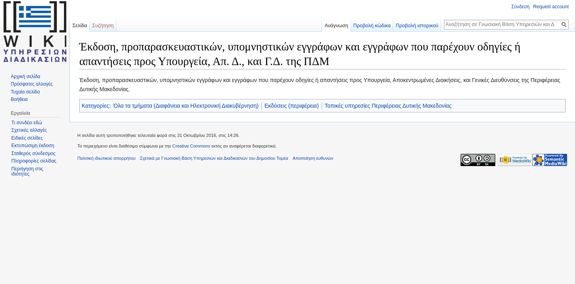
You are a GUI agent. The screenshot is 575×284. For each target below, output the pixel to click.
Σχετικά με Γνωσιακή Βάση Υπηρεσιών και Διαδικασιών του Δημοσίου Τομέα (214, 158)
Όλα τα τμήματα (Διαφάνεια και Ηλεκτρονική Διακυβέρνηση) (186, 106)
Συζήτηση (103, 25)
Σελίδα (79, 25)
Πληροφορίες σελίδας (33, 161)
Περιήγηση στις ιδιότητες (27, 171)
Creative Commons (191, 146)
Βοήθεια (19, 99)
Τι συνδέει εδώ (26, 122)
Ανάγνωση (336, 25)
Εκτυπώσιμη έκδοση (32, 145)
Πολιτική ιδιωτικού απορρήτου (106, 158)
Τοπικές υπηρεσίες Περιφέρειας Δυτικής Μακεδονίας (388, 106)
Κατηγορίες (95, 106)
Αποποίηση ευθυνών (312, 158)
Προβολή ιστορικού (417, 25)
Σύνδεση (520, 6)
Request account (551, 6)
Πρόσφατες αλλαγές (31, 84)
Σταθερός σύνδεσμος (33, 153)
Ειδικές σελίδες (27, 138)
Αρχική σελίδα (25, 76)
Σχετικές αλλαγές (29, 130)
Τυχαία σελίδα (25, 92)
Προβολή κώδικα (372, 25)
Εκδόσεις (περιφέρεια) (291, 106)
